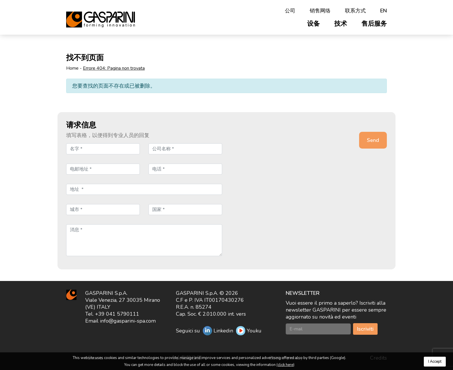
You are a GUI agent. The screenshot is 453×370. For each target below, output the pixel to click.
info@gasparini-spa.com (128, 320)
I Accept (434, 361)
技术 (340, 23)
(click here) (285, 364)
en (383, 10)
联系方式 (355, 10)
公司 (290, 10)
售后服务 (374, 23)
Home (72, 68)
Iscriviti (365, 328)
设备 (313, 23)
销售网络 (320, 10)
